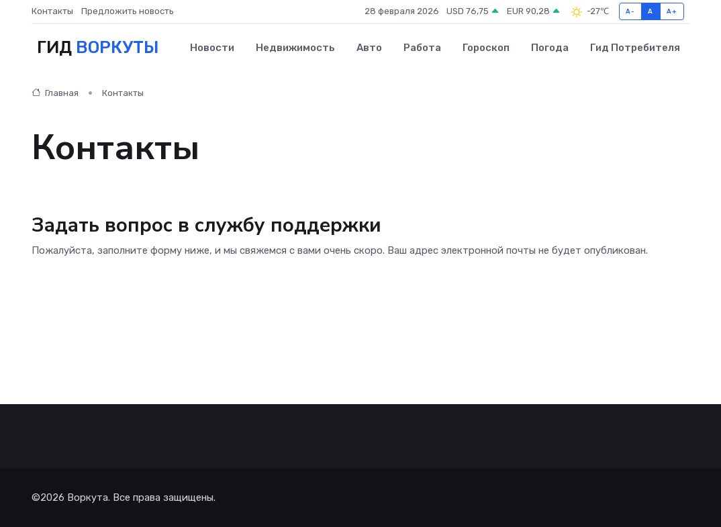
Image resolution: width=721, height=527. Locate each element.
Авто (369, 48)
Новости (212, 48)
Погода (550, 48)
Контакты (52, 11)
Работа (422, 48)
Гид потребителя (635, 48)
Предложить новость (127, 11)
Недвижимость (295, 48)
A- (630, 11)
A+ (672, 11)
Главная (55, 93)
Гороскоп (486, 48)
